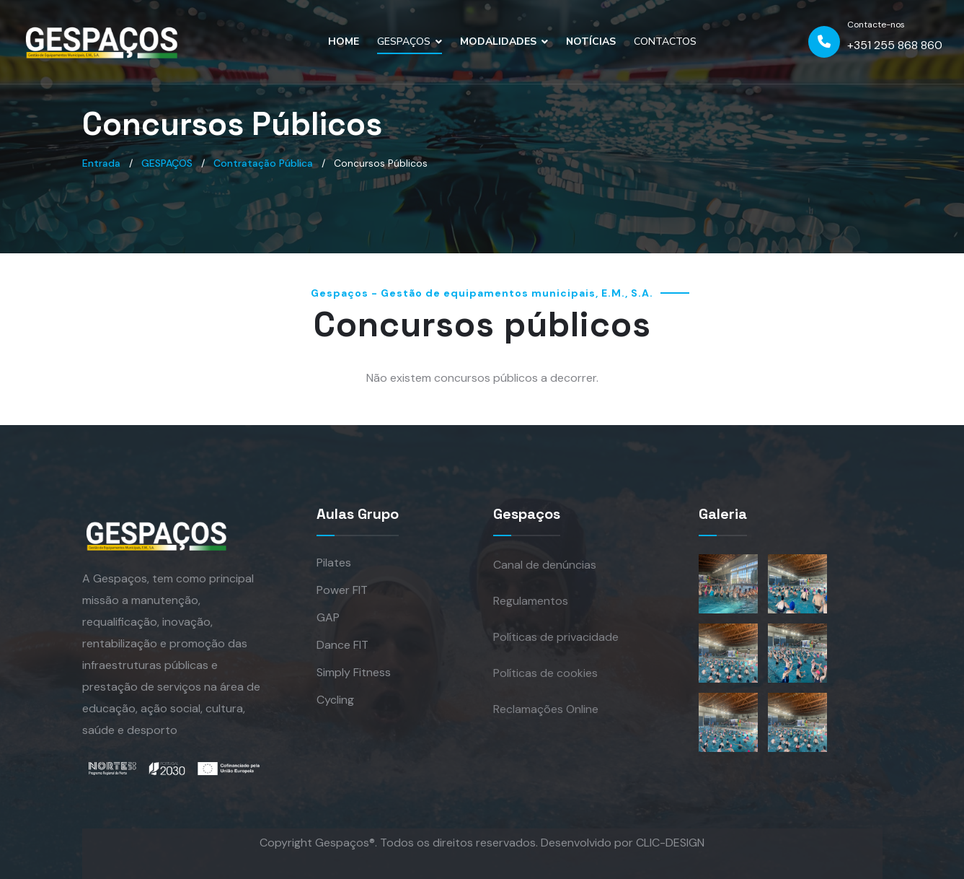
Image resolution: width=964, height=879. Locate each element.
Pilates (334, 562)
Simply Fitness (354, 672)
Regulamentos (530, 600)
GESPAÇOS (403, 41)
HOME (343, 41)
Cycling (335, 699)
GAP (328, 617)
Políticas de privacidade (556, 636)
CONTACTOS (665, 41)
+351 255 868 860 (894, 45)
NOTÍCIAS (591, 41)
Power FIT (342, 590)
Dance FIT (342, 644)
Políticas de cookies (545, 673)
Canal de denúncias (544, 564)
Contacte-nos (876, 24)
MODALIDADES (498, 41)
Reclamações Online (545, 709)
